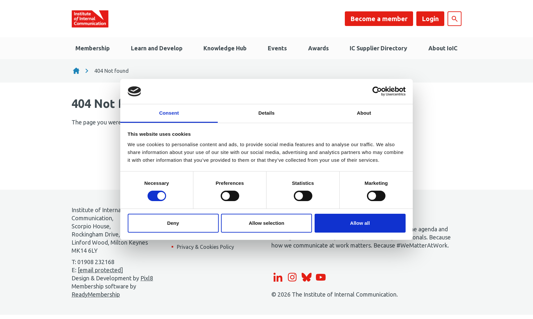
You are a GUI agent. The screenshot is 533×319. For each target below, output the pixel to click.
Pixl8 (146, 278)
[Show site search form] (455, 18)
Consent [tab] (169, 113)
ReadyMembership (96, 294)
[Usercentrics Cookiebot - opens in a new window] (377, 91)
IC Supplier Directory (378, 48)
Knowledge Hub (225, 48)
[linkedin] (277, 277)
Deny (173, 223)
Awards (318, 48)
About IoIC (443, 48)
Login (430, 18)
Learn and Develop (157, 48)
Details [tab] (266, 113)
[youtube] (320, 277)
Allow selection (266, 223)
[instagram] (292, 277)
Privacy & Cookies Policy (205, 247)
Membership (92, 48)
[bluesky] (306, 277)
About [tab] (364, 113)
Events (277, 48)
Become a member (379, 18)
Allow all (360, 223)
